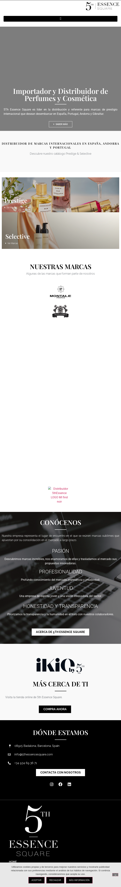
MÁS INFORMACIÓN (79, 880)
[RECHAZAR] (115, 874)
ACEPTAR (37, 880)
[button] (60, 19)
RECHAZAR (55, 880)
